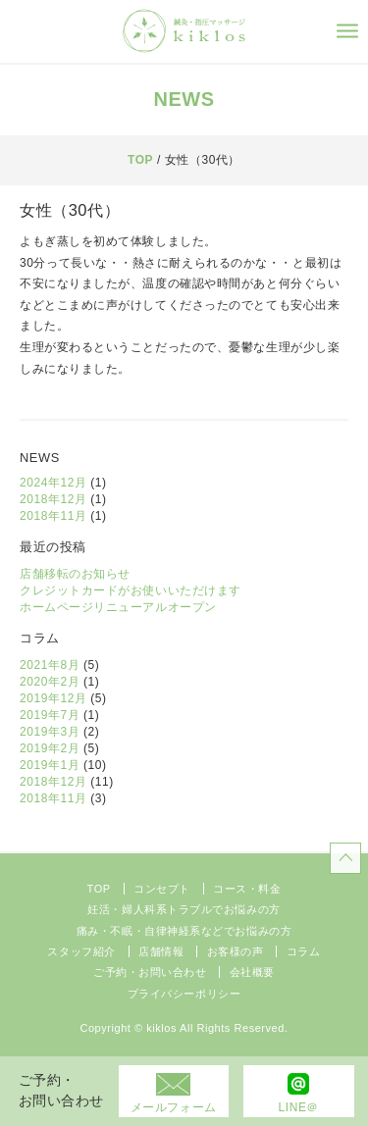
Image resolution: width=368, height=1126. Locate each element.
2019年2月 (49, 748)
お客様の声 (235, 951)
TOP (140, 160)
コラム (304, 951)
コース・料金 (247, 889)
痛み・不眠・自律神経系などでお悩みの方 (184, 931)
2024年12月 (53, 482)
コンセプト (161, 889)
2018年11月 (53, 516)
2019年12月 (53, 698)
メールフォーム (174, 1107)
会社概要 (252, 972)
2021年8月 (49, 665)
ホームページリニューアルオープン (118, 607)
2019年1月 (49, 765)
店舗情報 (161, 951)
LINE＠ (299, 1107)
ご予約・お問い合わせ (150, 972)
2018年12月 (53, 499)
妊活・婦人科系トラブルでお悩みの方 (183, 909)
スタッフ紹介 (81, 951)
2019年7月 (49, 715)
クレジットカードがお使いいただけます (130, 590)
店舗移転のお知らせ (75, 574)
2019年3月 (49, 732)
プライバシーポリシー (184, 993)
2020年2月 (49, 682)
